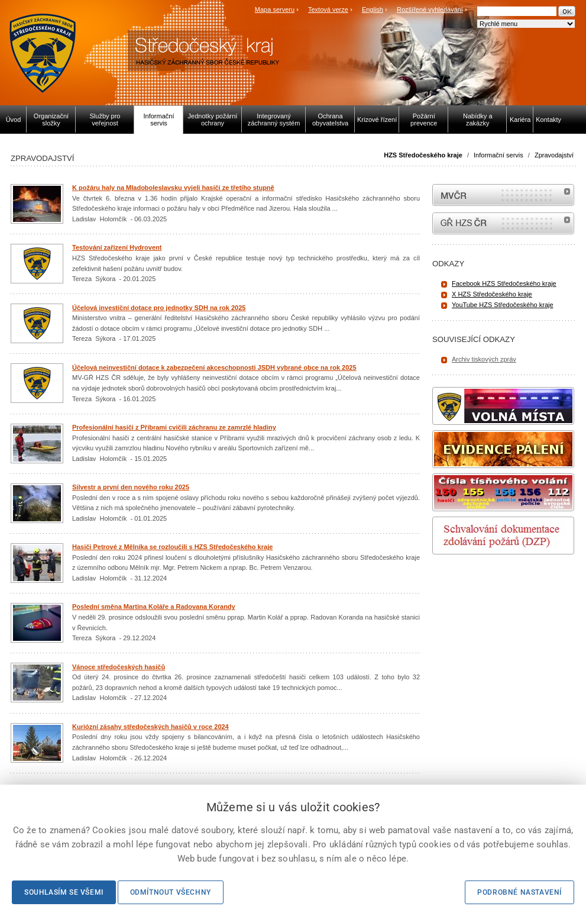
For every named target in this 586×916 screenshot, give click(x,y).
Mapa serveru (274, 9)
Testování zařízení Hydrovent (116, 247)
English (372, 9)
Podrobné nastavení (519, 892)
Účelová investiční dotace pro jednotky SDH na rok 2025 (158, 307)
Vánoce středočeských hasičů (118, 666)
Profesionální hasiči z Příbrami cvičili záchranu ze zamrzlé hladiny (174, 427)
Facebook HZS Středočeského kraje (504, 283)
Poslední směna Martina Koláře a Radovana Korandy (153, 606)
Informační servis (498, 155)
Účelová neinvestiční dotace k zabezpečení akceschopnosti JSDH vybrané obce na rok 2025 (214, 367)
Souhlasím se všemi (63, 892)
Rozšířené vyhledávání (430, 9)
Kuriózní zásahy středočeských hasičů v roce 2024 (150, 726)
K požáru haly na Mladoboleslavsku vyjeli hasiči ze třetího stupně (173, 187)
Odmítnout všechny (170, 892)
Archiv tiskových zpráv (484, 359)
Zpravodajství (554, 155)
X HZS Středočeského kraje (492, 294)
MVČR (503, 195)
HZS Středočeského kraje (423, 155)
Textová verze (328, 9)
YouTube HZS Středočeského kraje (502, 304)
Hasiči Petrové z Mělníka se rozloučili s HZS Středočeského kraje (172, 546)
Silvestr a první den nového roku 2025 (130, 487)
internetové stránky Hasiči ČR (503, 223)
